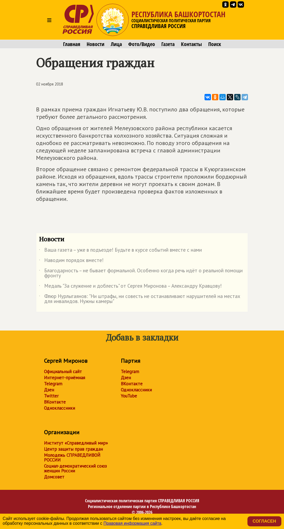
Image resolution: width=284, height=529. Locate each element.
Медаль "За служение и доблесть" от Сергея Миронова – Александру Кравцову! (130, 286)
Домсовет (54, 476)
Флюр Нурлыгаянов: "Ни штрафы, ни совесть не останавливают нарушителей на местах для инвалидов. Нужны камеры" (139, 299)
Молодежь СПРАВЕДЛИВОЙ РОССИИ (72, 457)
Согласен (264, 521)
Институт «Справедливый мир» (76, 443)
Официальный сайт (63, 371)
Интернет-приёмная (64, 377)
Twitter (51, 396)
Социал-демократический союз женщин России (75, 468)
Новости (95, 44)
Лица (116, 44)
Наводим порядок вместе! (71, 261)
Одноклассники (59, 408)
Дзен (49, 389)
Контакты (191, 44)
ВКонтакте (55, 402)
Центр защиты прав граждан (73, 449)
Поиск (214, 44)
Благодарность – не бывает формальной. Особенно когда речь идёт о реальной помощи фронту (141, 273)
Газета (168, 44)
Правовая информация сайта (132, 523)
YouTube (129, 396)
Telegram (53, 383)
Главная (71, 44)
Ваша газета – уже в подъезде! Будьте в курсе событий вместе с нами (120, 250)
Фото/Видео (141, 44)
